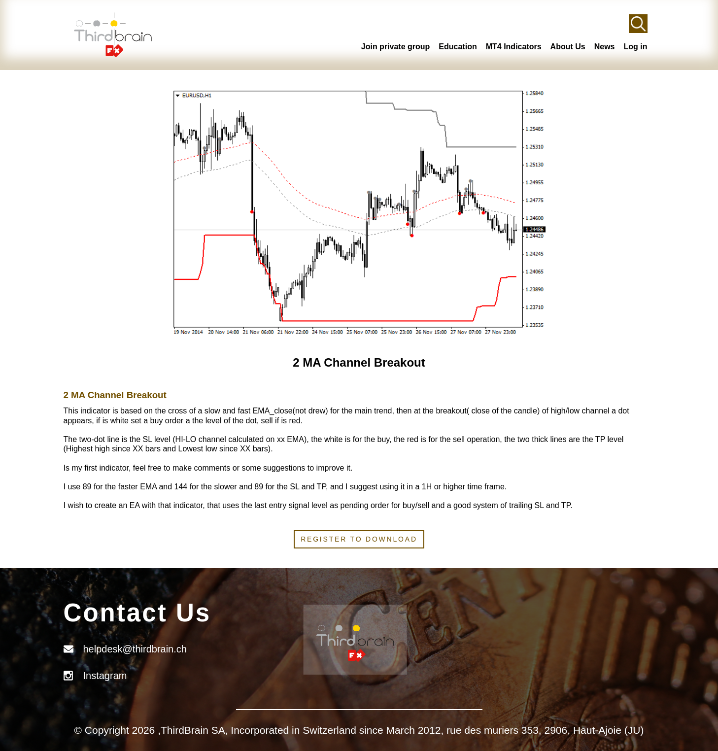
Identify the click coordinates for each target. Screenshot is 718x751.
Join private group (395, 46)
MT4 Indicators (514, 46)
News (604, 46)
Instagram (105, 675)
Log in (636, 46)
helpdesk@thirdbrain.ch (135, 649)
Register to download (359, 539)
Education (458, 46)
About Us (567, 46)
